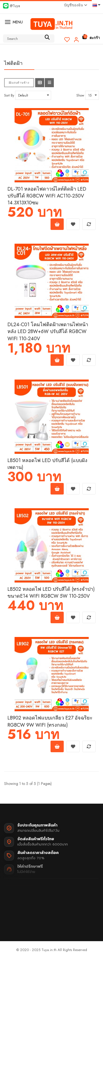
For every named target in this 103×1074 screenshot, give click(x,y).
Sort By (9, 95)
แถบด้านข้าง (19, 83)
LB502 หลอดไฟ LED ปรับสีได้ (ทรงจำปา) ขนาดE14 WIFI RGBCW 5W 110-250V (51, 593)
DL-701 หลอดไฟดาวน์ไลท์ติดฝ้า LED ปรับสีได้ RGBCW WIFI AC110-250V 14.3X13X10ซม (46, 196)
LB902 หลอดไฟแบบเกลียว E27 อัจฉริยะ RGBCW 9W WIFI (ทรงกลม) (50, 721)
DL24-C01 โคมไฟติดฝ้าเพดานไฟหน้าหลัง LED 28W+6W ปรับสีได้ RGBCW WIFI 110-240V (47, 331)
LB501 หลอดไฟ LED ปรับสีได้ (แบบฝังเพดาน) (47, 464)
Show (80, 95)
